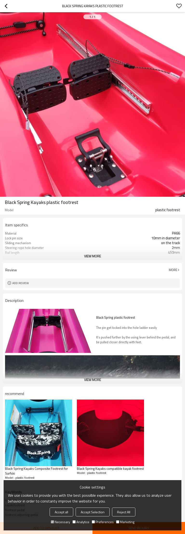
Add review (20, 283)
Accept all (61, 512)
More (173, 269)
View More (92, 256)
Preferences (103, 521)
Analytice (81, 521)
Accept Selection (93, 512)
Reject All (123, 512)
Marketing (125, 521)
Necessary (60, 521)
